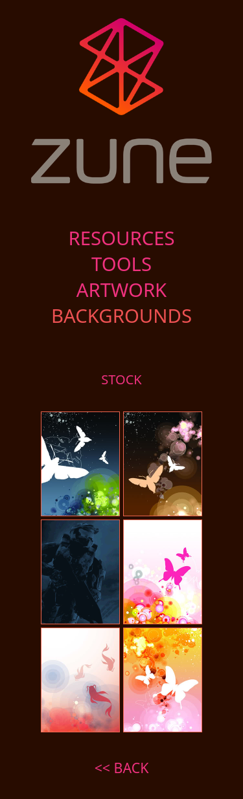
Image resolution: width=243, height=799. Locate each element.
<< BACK (122, 767)
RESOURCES (121, 238)
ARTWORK (121, 290)
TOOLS (121, 264)
